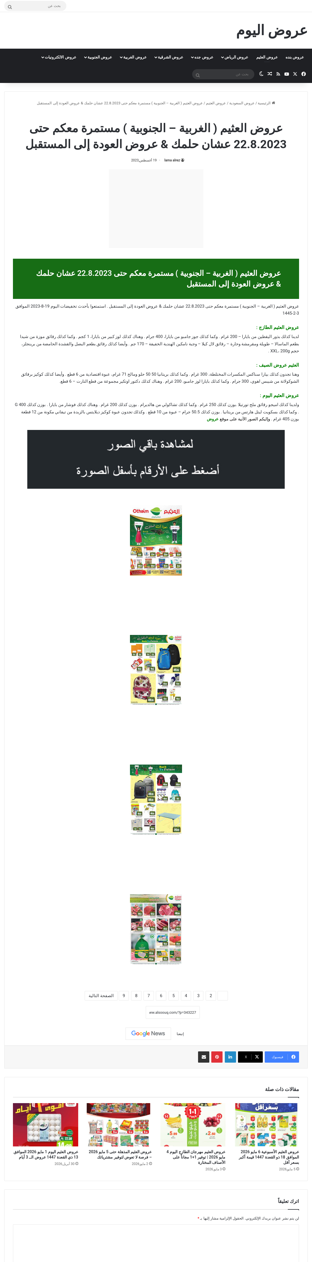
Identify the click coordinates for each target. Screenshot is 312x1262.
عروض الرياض (236, 57)
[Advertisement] (156, 208)
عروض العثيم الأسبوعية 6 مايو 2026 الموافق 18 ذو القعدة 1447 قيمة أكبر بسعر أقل (269, 1157)
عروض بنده (295, 57)
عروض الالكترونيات (60, 57)
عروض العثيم (266, 57)
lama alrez (172, 160)
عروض (213, 419)
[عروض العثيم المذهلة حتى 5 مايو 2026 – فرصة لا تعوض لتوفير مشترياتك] (119, 1125)
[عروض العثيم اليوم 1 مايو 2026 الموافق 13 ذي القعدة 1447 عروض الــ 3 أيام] (45, 1125)
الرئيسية (266, 103)
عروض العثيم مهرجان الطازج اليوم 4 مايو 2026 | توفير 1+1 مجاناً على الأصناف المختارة (196, 1157)
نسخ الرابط (128, 1012)
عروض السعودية (242, 103)
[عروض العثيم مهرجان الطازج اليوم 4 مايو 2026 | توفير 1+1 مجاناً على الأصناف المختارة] (193, 1125)
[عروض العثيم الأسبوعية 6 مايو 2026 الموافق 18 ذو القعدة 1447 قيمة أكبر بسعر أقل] (266, 1125)
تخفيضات (68, 306)
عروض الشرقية (170, 57)
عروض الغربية (134, 57)
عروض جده (203, 57)
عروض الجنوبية (99, 57)
